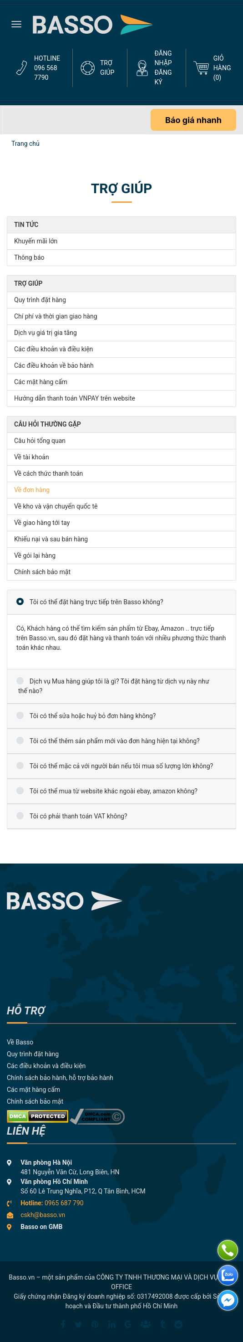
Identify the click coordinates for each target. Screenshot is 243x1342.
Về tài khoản (31, 457)
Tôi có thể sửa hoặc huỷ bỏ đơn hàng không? (93, 716)
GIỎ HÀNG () (222, 68)
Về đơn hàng (32, 490)
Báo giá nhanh (193, 120)
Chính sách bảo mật (42, 572)
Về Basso (20, 1042)
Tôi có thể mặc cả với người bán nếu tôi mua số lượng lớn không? (121, 766)
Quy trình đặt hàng (40, 299)
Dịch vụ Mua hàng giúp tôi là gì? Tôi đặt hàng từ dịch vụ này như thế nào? (113, 686)
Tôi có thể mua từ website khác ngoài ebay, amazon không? (113, 791)
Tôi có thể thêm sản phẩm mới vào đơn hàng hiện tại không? (115, 741)
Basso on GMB (41, 1226)
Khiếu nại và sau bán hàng (51, 539)
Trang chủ (25, 143)
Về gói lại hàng (35, 555)
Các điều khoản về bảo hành (54, 365)
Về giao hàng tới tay (42, 522)
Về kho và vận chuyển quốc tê (55, 506)
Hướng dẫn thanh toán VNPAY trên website (74, 398)
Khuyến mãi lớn (35, 241)
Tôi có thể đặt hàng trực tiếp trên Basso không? (96, 602)
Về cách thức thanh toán (48, 473)
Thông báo (29, 257)
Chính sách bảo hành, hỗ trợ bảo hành (60, 1077)
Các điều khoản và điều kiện (53, 349)
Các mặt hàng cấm (40, 382)
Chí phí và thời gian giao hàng (55, 316)
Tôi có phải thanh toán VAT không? (78, 816)
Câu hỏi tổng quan (40, 440)
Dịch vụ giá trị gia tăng (45, 332)
